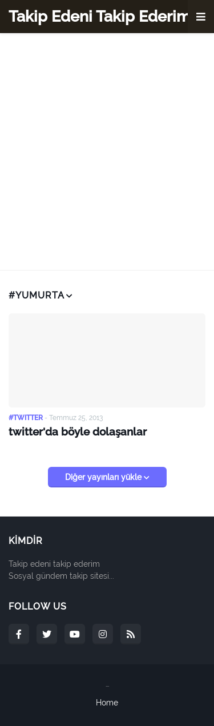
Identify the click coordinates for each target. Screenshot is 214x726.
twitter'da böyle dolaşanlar (78, 431)
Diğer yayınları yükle (104, 477)
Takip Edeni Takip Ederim (100, 16)
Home (107, 702)
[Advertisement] (107, 152)
